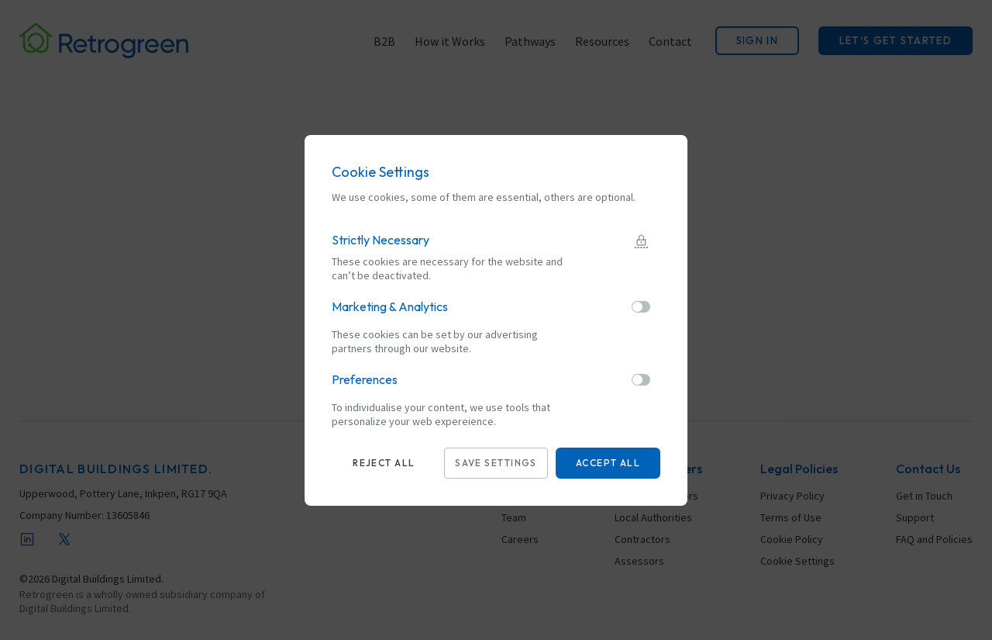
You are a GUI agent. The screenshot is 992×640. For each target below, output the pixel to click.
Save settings (496, 463)
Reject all (384, 463)
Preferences (365, 379)
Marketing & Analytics (390, 306)
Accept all (608, 463)
